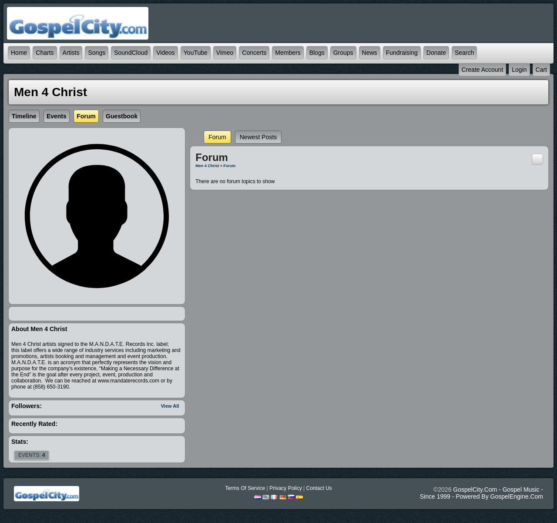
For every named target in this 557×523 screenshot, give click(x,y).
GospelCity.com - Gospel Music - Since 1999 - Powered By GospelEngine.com (481, 493)
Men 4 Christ (207, 166)
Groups (343, 52)
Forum (217, 137)
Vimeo (224, 52)
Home (19, 52)
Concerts (254, 52)
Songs (96, 52)
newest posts (258, 137)
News (369, 52)
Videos (165, 52)
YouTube (196, 52)
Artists (71, 52)
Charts (45, 52)
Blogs (317, 52)
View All (170, 406)
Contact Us (319, 488)
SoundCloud (131, 52)
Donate (436, 52)
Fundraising (402, 52)
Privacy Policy (285, 488)
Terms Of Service (245, 488)
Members (287, 52)
